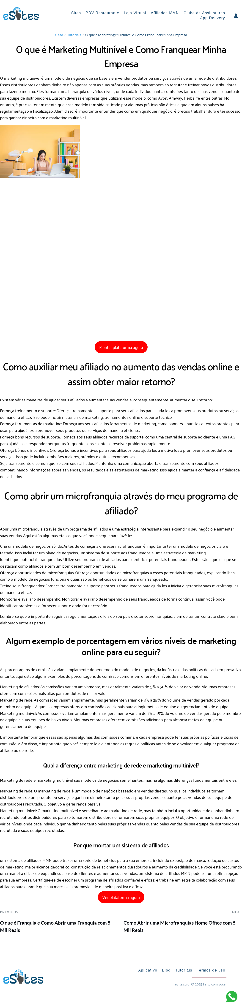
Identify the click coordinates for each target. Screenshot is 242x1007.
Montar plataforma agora (121, 348)
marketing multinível (22, 79)
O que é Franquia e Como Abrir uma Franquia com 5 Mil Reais (55, 927)
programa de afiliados (89, 529)
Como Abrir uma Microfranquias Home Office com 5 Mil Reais (180, 927)
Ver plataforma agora (121, 898)
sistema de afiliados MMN (29, 861)
